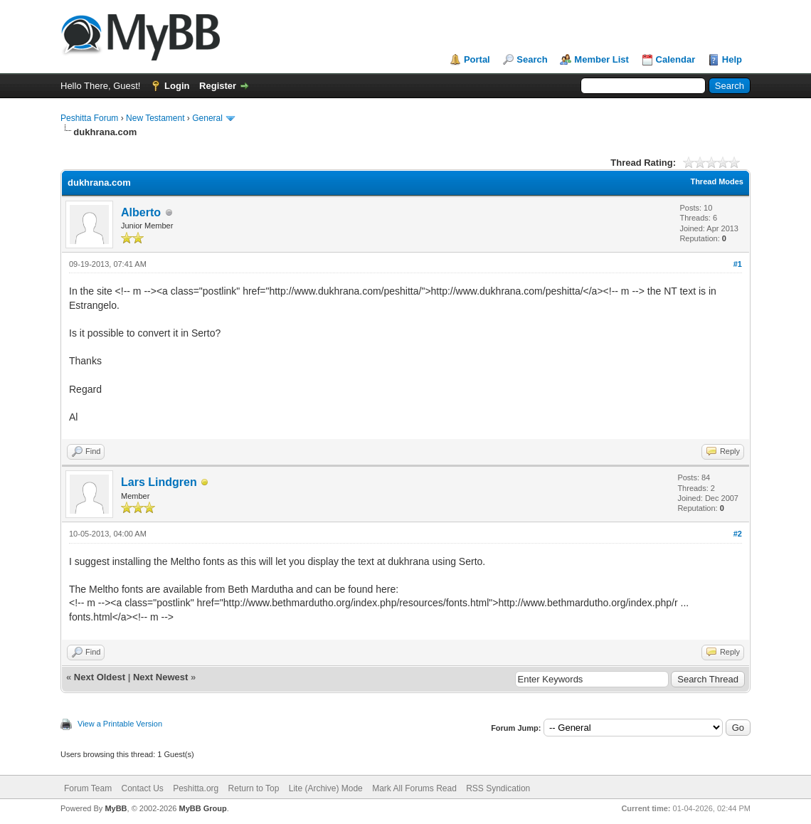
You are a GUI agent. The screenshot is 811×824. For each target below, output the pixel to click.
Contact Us (142, 788)
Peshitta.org (195, 788)
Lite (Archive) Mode (326, 788)
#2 (737, 533)
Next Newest (160, 677)
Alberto (141, 212)
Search (531, 59)
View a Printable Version (120, 723)
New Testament (155, 118)
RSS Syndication (498, 788)
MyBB (116, 808)
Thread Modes (716, 181)
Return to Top (254, 788)
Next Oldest (99, 677)
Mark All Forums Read (414, 788)
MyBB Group (202, 808)
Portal (477, 59)
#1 (737, 264)
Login (176, 85)
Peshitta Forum (89, 118)
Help (732, 59)
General (207, 118)
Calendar (676, 59)
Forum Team (88, 788)
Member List (601, 59)
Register (217, 85)
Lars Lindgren (159, 482)
